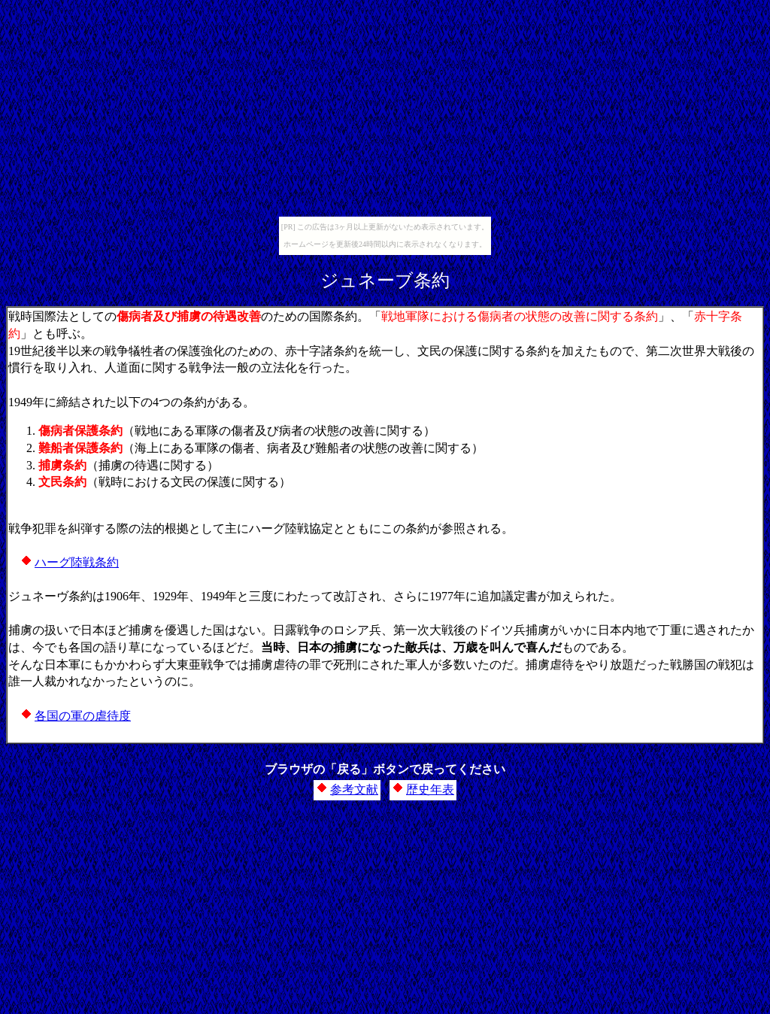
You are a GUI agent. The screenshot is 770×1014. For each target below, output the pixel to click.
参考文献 (354, 789)
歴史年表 (430, 789)
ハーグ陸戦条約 (77, 562)
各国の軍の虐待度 (83, 715)
